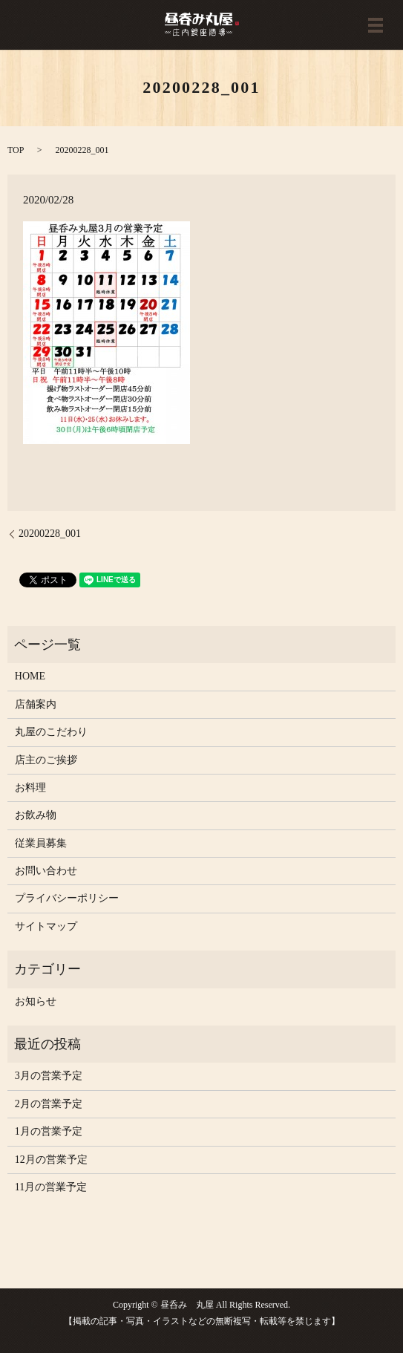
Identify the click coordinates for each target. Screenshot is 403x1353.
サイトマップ (46, 926)
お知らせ (35, 1001)
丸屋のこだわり (51, 731)
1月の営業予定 (48, 1131)
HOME (30, 676)
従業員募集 (41, 843)
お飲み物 (35, 815)
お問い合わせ (46, 870)
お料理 (30, 787)
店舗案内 (35, 704)
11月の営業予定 (51, 1187)
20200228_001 (50, 533)
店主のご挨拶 (46, 760)
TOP (15, 150)
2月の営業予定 (48, 1103)
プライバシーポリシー (67, 898)
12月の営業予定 (51, 1159)
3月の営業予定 (48, 1075)
